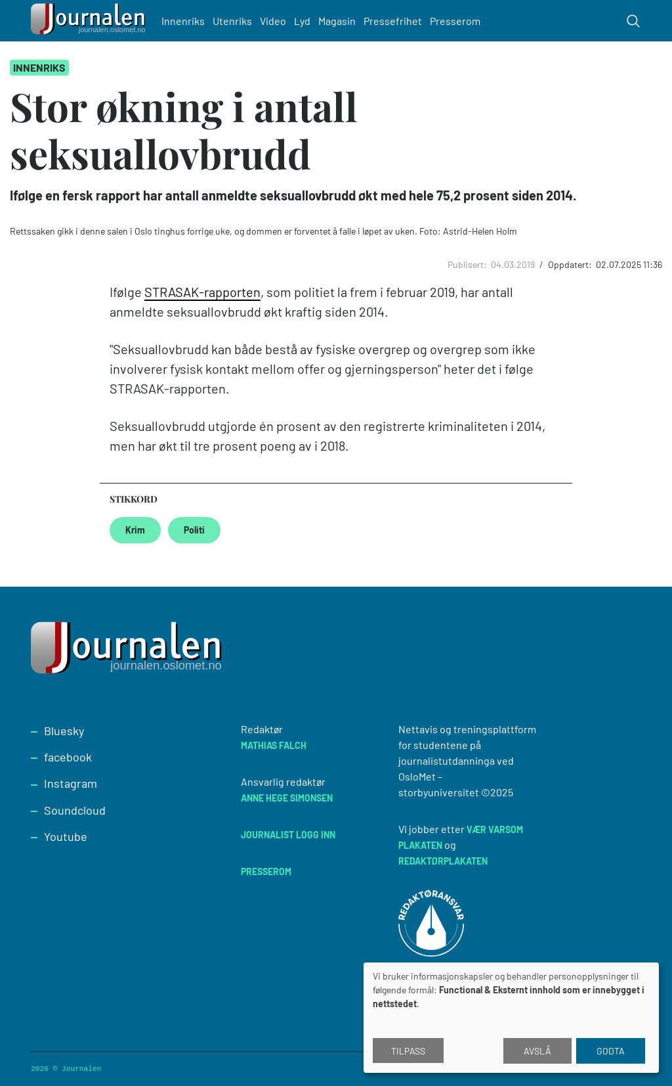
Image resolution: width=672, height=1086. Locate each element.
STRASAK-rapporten (202, 292)
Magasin (339, 20)
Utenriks (234, 20)
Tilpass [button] (408, 1050)
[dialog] (511, 1017)
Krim (135, 529)
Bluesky (64, 730)
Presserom (457, 20)
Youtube (65, 836)
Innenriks (185, 20)
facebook (68, 757)
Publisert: (468, 264)
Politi (194, 529)
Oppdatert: (571, 264)
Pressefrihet (395, 20)
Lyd (304, 20)
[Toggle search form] (633, 21)
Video (275, 20)
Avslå (537, 1050)
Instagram (70, 783)
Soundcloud (75, 810)
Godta (611, 1050)
